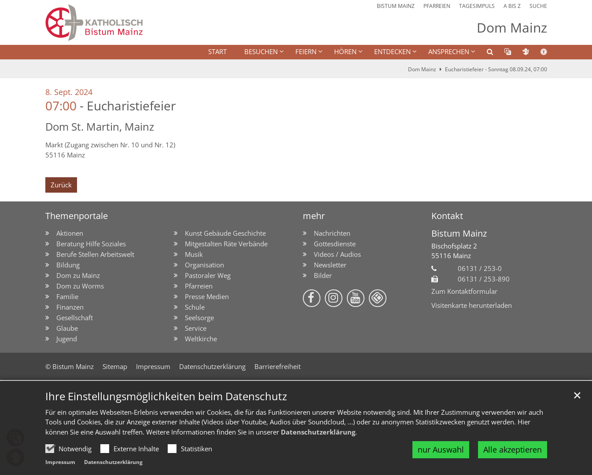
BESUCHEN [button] (261, 51)
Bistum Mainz (459, 233)
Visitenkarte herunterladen (471, 305)
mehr (314, 215)
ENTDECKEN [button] (392, 51)
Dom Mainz (422, 69)
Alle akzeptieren (512, 449)
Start (217, 51)
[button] (484, 53)
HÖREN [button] (345, 51)
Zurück (61, 184)
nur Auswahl (441, 449)
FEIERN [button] (305, 51)
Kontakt (447, 215)
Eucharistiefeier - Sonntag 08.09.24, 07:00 (496, 69)
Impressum (60, 462)
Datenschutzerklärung (318, 432)
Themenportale (76, 215)
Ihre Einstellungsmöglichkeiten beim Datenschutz (166, 396)
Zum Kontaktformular (464, 291)
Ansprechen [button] (448, 51)
